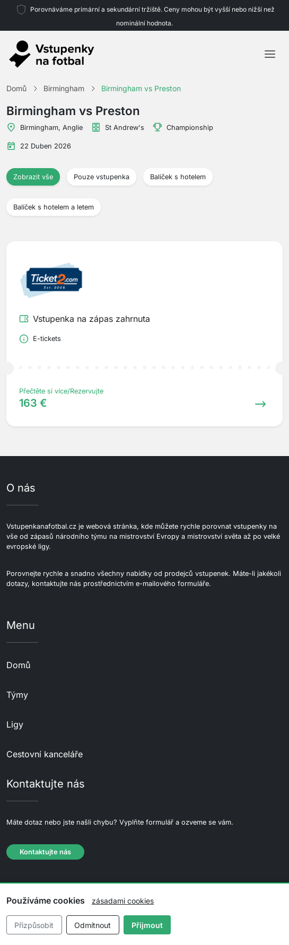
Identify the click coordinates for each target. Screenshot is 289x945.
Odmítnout (92, 925)
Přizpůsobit (34, 925)
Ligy (14, 724)
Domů (18, 665)
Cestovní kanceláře (44, 754)
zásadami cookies (123, 900)
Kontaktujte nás (45, 852)
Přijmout (147, 925)
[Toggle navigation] (270, 54)
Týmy (17, 694)
